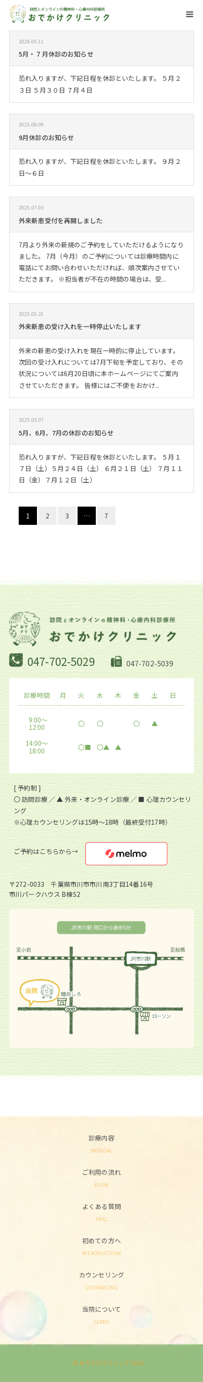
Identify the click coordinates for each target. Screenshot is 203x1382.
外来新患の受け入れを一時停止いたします (80, 326)
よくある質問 (101, 1211)
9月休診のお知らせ (46, 137)
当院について (101, 1314)
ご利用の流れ (101, 1177)
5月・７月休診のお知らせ (56, 53)
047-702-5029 (61, 661)
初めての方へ (101, 1246)
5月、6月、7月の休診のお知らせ (66, 432)
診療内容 (101, 1143)
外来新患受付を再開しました (61, 220)
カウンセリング (101, 1280)
